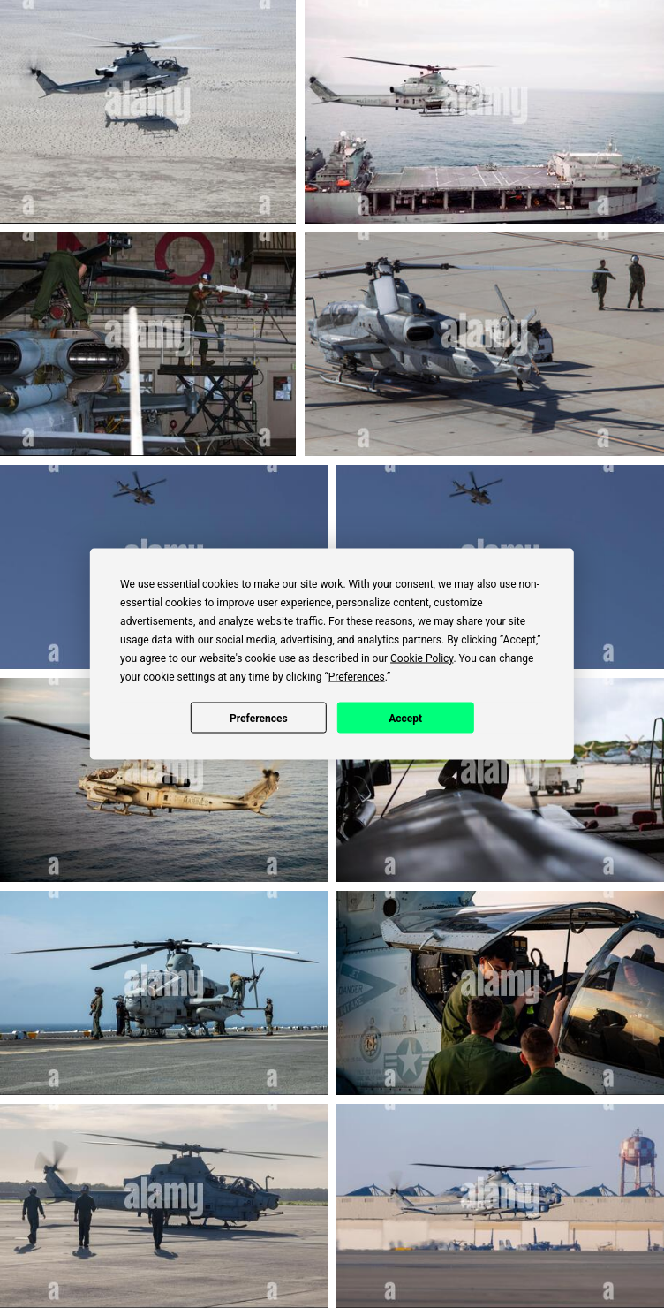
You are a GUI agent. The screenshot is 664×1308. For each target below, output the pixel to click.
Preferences (259, 717)
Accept (405, 717)
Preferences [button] (356, 677)
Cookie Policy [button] (421, 658)
